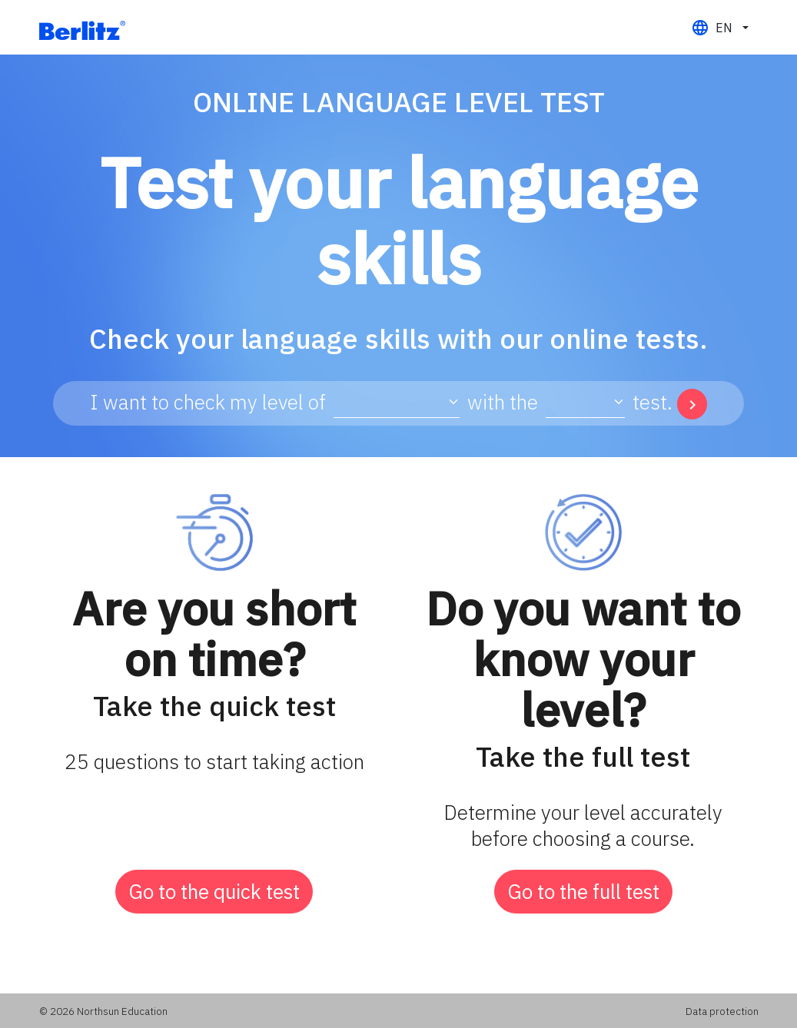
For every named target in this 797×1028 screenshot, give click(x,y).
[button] (719, 27)
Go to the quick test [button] (214, 891)
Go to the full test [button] (583, 891)
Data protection (722, 1011)
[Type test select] (585, 402)
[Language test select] (397, 402)
